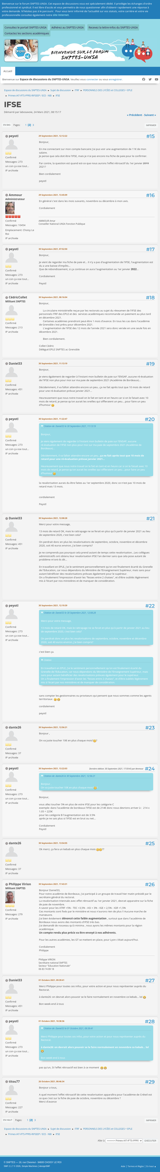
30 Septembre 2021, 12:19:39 (53, 605)
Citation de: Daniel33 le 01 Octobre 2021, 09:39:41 (68, 1028)
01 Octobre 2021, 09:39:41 (51, 980)
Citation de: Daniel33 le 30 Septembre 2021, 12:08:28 (70, 612)
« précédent (134, 115)
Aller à (101, 1140)
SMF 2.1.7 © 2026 (12, 1166)
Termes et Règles (136, 1166)
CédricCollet (18, 297)
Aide (123, 1166)
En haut (7, 1119)
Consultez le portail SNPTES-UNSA (25, 27)
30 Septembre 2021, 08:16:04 (53, 297)
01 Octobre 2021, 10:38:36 (51, 1021)
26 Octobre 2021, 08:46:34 (51, 1081)
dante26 (15, 727)
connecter (92, 79)
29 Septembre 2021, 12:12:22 (53, 135)
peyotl (13, 136)
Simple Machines (29, 1166)
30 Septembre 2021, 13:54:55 (53, 843)
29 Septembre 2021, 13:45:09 (53, 194)
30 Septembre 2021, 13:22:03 (53, 768)
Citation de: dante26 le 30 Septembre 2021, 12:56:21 (69, 775)
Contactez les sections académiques (27, 33)
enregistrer (115, 79)
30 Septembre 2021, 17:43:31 (53, 884)
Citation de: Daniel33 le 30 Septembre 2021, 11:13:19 (70, 426)
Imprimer (151, 125)
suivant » (150, 115)
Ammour (15, 195)
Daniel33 (15, 363)
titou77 (14, 1081)
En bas (6, 124)
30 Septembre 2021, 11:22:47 (53, 418)
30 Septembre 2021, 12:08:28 (53, 518)
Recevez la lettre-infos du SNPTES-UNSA (113, 27)
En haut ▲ (151, 1166)
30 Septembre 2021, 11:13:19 (53, 363)
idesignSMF (44, 1166)
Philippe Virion (20, 884)
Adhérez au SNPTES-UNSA (67, 27)
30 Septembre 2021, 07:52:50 (53, 248)
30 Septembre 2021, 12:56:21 (53, 727)
